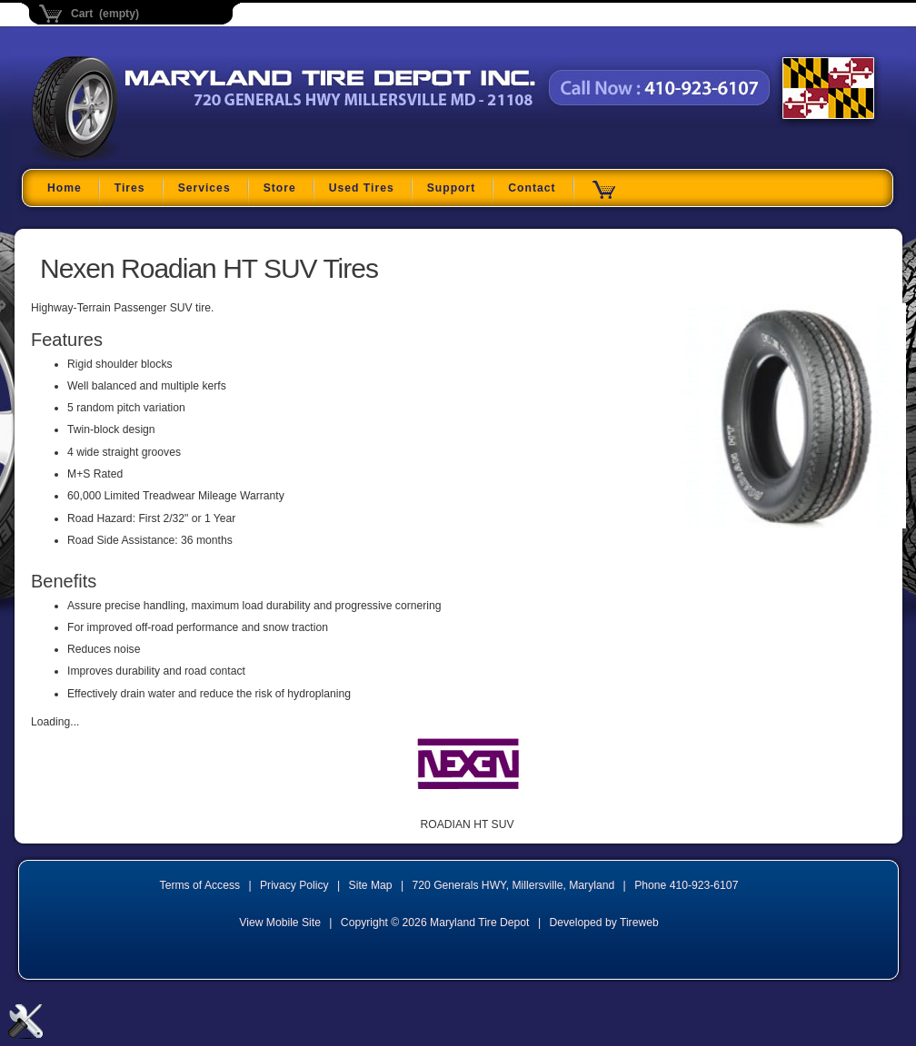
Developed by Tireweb (603, 922)
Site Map (371, 885)
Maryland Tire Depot (146, 158)
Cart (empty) (105, 13)
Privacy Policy (294, 885)
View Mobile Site (280, 922)
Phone (686, 885)
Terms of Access (200, 885)
